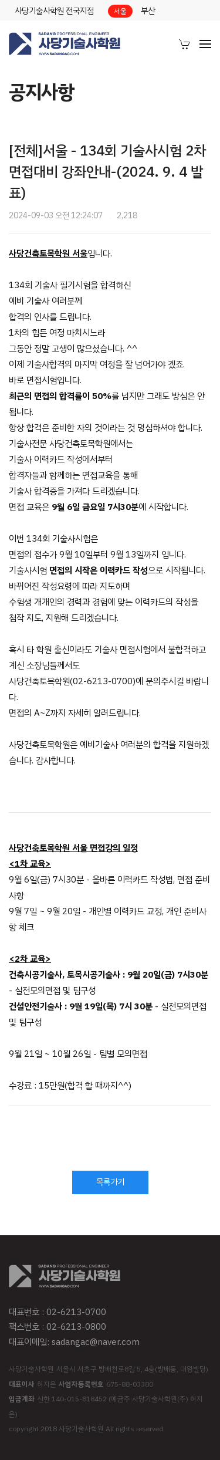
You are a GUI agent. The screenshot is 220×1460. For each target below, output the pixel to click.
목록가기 (110, 1182)
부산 (148, 11)
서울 (120, 11)
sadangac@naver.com (96, 1342)
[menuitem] (185, 44)
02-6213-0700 (76, 1312)
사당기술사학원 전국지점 (54, 11)
